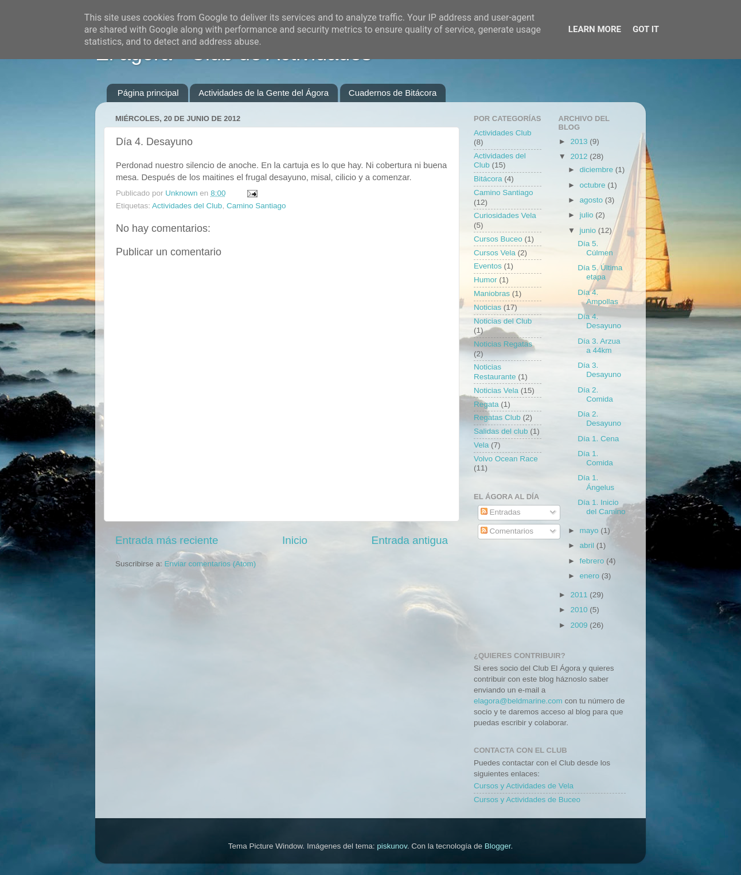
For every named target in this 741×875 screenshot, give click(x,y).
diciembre (597, 169)
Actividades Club (503, 133)
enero (591, 575)
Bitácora (488, 178)
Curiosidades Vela (505, 215)
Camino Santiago (256, 205)
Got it (646, 29)
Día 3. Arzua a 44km (599, 346)
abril (588, 545)
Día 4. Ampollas (598, 297)
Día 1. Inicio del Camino (601, 507)
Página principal (148, 93)
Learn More (594, 29)
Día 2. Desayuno (599, 418)
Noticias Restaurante (495, 371)
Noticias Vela (496, 390)
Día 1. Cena (598, 438)
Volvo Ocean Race (506, 458)
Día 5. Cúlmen (595, 248)
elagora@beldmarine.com (518, 701)
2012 (580, 156)
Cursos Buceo (498, 239)
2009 (580, 625)
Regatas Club (497, 417)
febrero (593, 561)
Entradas (501, 512)
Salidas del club (501, 431)
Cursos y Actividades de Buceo (527, 799)
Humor (485, 279)
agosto (592, 200)
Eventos (488, 266)
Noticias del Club (503, 321)
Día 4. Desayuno (599, 321)
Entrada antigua (410, 540)
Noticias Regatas (503, 344)
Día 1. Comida (595, 458)
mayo (590, 530)
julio (588, 215)
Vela (481, 445)
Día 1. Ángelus (596, 482)
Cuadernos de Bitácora (392, 93)
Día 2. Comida (595, 394)
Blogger (498, 846)
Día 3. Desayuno (599, 370)
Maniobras (492, 293)
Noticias (487, 307)
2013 (580, 141)
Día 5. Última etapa (600, 272)
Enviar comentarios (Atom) (210, 563)
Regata (486, 404)
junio (589, 230)
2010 (580, 609)
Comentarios (507, 531)
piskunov (392, 846)
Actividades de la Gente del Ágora (263, 93)
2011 (580, 594)
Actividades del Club (187, 205)
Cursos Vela (495, 252)
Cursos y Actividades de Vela (524, 785)
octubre (594, 185)
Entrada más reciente (167, 540)
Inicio (294, 540)
